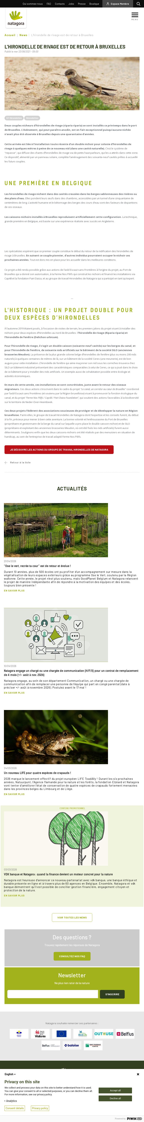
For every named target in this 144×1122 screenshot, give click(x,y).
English (10, 1074)
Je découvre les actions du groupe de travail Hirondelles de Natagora (59, 449)
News (23, 35)
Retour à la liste (20, 462)
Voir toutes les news (72, 917)
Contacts (60, 3)
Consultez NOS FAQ (72, 956)
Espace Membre (120, 3)
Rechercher (139, 3)
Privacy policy (40, 1108)
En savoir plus (14, 590)
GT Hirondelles (14, 118)
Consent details (15, 1108)
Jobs (71, 3)
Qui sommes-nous (33, 3)
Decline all (115, 1098)
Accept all (115, 1090)
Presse (82, 3)
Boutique (94, 3)
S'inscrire (112, 994)
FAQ (49, 3)
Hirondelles (32, 118)
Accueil (9, 35)
